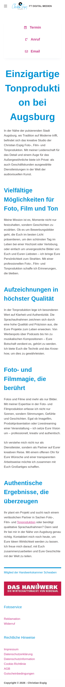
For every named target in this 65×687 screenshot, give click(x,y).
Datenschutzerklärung (18, 654)
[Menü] (5, 6)
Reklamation (12, 618)
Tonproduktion (26, 522)
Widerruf (9, 623)
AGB (7, 668)
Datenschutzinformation (19, 659)
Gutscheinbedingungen (19, 673)
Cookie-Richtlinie (15, 664)
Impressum (11, 649)
